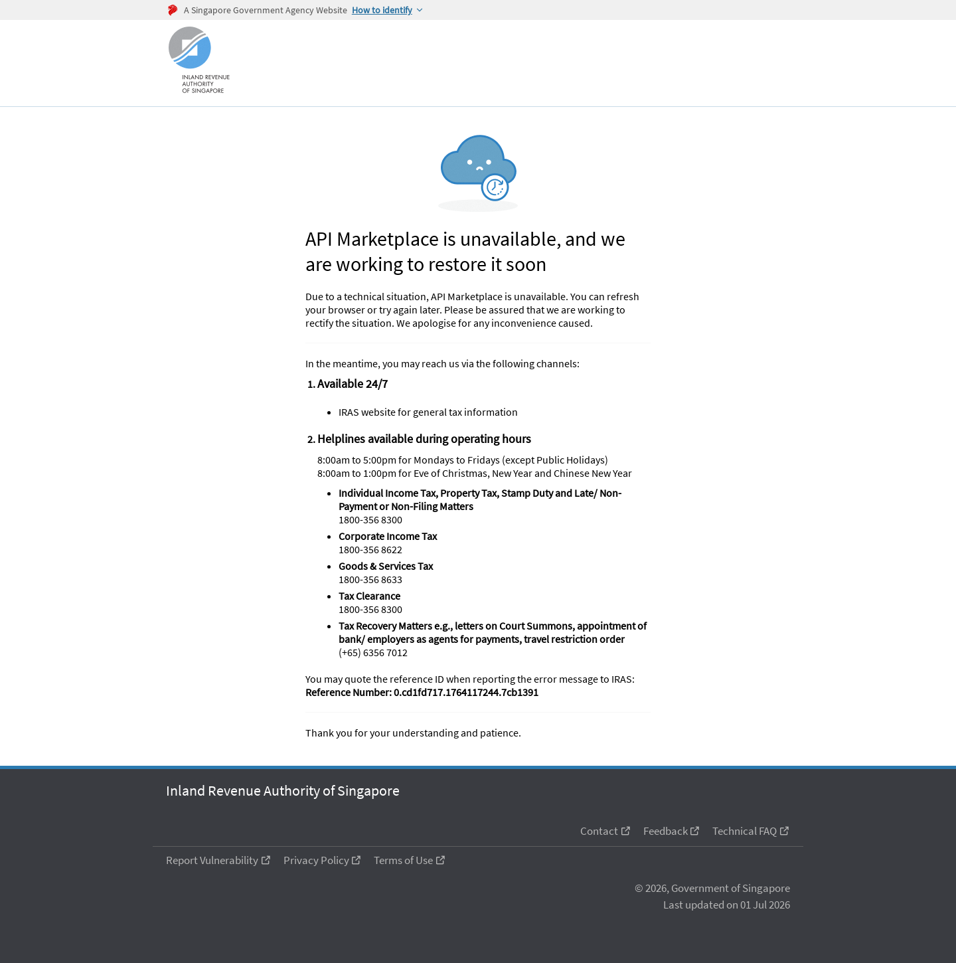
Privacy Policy (316, 860)
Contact (599, 831)
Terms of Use (403, 860)
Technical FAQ (744, 831)
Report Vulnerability (212, 860)
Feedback (665, 831)
